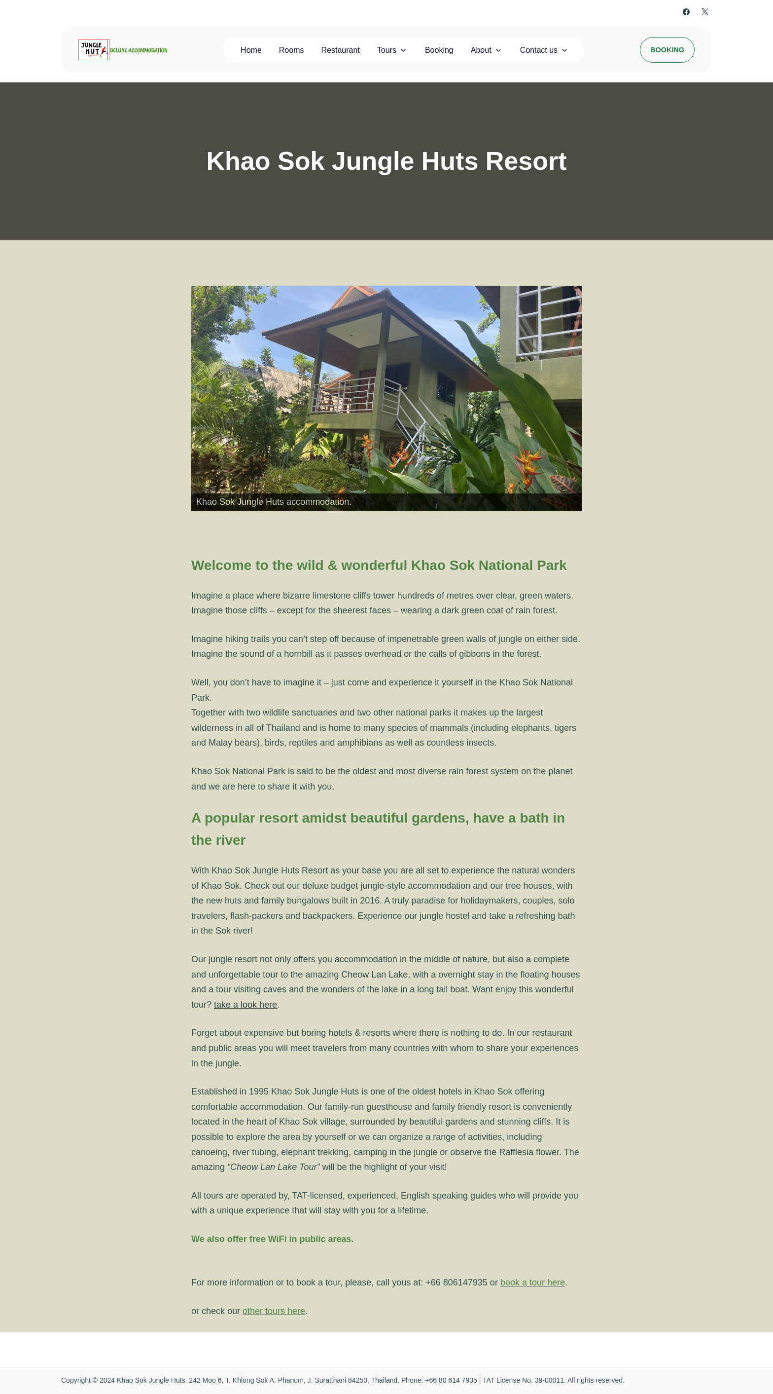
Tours (386, 50)
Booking (439, 50)
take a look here (245, 1005)
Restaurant (340, 50)
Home (251, 50)
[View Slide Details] (386, 398)
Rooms (291, 50)
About (481, 50)
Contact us (539, 50)
